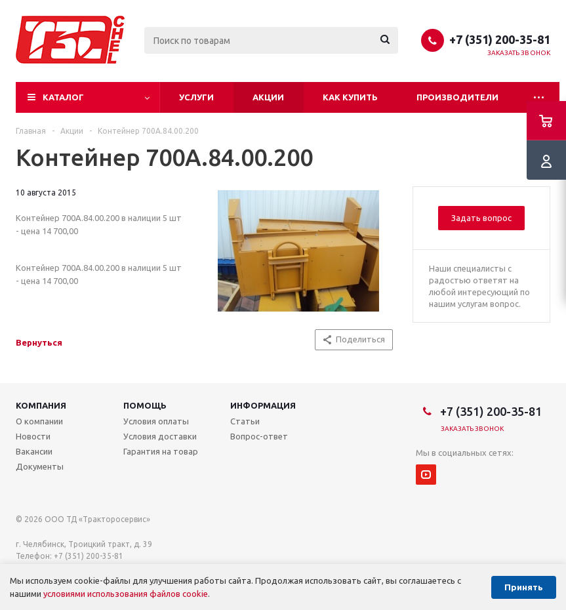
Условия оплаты (156, 421)
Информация (263, 405)
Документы (40, 466)
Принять (523, 587)
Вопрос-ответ (259, 436)
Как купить (350, 97)
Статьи (245, 421)
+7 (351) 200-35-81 (499, 39)
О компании (39, 421)
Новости (33, 436)
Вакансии (34, 451)
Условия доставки (160, 436)
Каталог (63, 97)
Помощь (145, 405)
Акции (268, 97)
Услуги (196, 97)
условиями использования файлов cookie (125, 593)
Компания (41, 405)
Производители (457, 97)
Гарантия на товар (160, 451)
